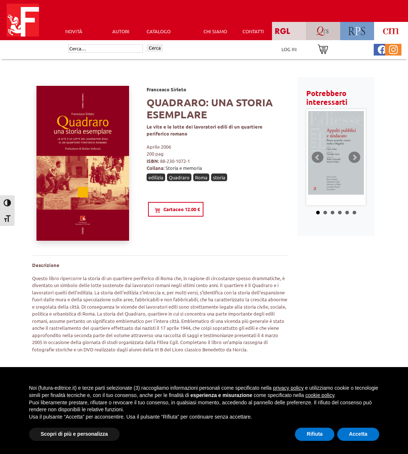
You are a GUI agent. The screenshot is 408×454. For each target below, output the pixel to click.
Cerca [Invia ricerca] (155, 48)
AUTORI (120, 31)
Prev (317, 157)
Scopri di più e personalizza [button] (74, 434)
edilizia (155, 177)
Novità (73, 31)
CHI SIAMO (215, 31)
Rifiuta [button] (315, 434)
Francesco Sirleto (166, 89)
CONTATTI (253, 31)
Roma (201, 177)
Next (354, 157)
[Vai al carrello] (323, 48)
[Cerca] (105, 48)
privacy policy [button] (288, 388)
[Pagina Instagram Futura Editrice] (393, 49)
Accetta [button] (358, 434)
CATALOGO (159, 31)
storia (219, 177)
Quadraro (179, 177)
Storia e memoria (184, 168)
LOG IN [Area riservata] (288, 49)
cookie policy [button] (319, 395)
